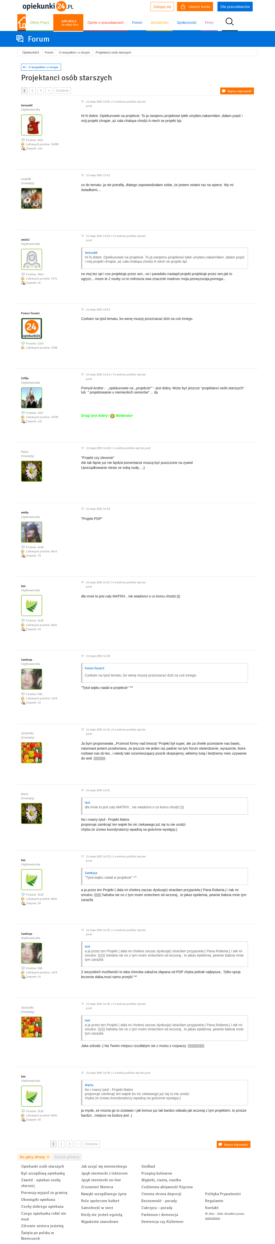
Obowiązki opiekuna (38, 1199)
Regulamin (214, 1200)
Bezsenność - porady (159, 1200)
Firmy (209, 23)
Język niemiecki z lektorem (104, 1173)
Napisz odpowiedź (239, 91)
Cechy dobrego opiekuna (42, 1206)
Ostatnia (62, 90)
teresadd (26, 105)
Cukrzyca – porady (156, 1207)
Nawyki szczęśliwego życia (103, 1193)
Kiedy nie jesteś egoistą (101, 1214)
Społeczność (186, 23)
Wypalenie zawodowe (100, 1221)
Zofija (25, 378)
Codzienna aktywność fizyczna (167, 1187)
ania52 (25, 240)
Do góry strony (32, 1157)
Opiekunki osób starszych (42, 1166)
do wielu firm (69, 23)
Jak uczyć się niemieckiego (104, 1166)
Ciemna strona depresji (161, 1193)
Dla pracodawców (235, 6)
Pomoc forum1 (30, 313)
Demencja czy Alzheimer (162, 1221)
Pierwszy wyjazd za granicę (44, 1192)
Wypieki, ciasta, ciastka (161, 1180)
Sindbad (148, 1166)
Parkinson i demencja (159, 1214)
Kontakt (211, 1207)
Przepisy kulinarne (156, 1173)
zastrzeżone (212, 1218)
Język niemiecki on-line (101, 1180)
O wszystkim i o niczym (43, 67)
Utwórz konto (195, 7)
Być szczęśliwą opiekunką (43, 1173)
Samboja (26, 660)
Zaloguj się (162, 6)
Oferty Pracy (39, 23)
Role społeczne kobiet (100, 1200)
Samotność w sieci (97, 1207)
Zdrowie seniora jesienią (42, 1225)
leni (23, 586)
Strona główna (66, 1157)
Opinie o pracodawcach (106, 23)
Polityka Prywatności (223, 1193)
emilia (25, 512)
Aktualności (159, 23)
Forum (137, 23)
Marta (89, 1085)
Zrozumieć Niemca (97, 1187)
